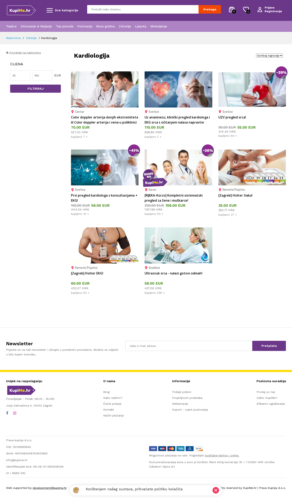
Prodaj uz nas (266, 392)
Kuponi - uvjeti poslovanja (190, 409)
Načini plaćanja (113, 415)
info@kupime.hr (16, 460)
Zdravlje (125, 26)
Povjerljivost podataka (187, 397)
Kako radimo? (112, 397)
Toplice (11, 26)
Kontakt (108, 409)
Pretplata (269, 346)
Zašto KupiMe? (267, 397)
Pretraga (209, 9)
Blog (106, 392)
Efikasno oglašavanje (271, 403)
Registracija (273, 11)
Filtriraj (36, 88)
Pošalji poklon (181, 392)
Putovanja (84, 26)
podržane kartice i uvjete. (222, 455)
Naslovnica (13, 38)
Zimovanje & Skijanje (36, 26)
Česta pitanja (112, 403)
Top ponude (64, 26)
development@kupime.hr (50, 487)
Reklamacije (180, 403)
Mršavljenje (158, 26)
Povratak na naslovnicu (23, 52)
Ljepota (140, 26)
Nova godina (105, 26)
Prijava (269, 7)
